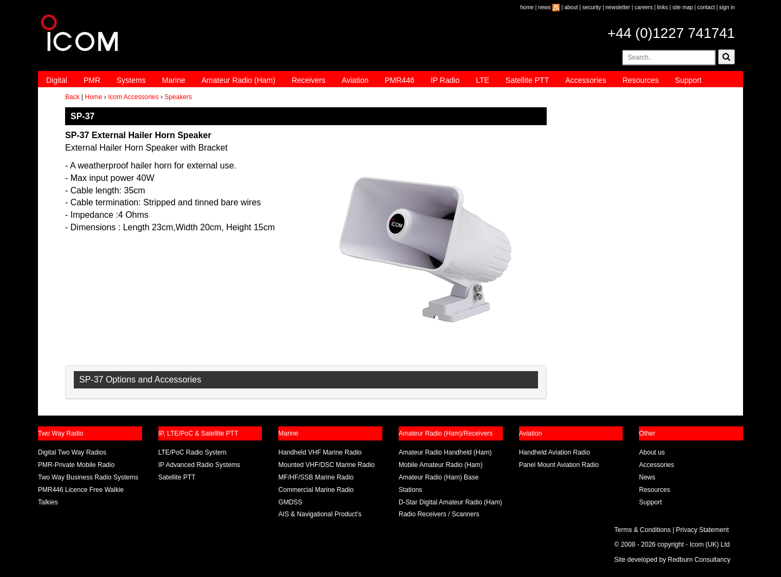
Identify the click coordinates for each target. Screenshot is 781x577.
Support (688, 80)
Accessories (585, 80)
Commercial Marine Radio (316, 490)
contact (706, 7)
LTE (482, 80)
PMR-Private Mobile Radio (76, 465)
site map (683, 7)
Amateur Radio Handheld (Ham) (445, 452)
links (662, 7)
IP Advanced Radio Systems (199, 465)
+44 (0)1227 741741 (671, 33)
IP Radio (445, 80)
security (591, 7)
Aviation (355, 80)
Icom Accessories (133, 97)
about (571, 7)
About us (651, 452)
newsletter (617, 7)
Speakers (178, 97)
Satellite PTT (527, 80)
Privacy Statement (702, 530)
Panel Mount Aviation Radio (559, 465)
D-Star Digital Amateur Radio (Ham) (450, 502)
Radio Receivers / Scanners (439, 514)
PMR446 (399, 80)
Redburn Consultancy (699, 559)
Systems (131, 80)
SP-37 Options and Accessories (140, 379)
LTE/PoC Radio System (192, 452)
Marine (173, 80)
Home (93, 97)
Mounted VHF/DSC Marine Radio (326, 465)
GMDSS (290, 502)
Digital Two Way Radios (72, 452)
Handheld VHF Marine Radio (319, 452)
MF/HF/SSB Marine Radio (316, 477)
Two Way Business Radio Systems (88, 477)
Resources (641, 80)
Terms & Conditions (642, 530)
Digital (56, 80)
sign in (727, 7)
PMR (92, 80)
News (647, 477)
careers (643, 7)
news (544, 7)
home (527, 7)
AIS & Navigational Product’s (319, 514)
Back (72, 97)
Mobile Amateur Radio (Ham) (441, 465)
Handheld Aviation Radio (554, 452)
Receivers (308, 80)
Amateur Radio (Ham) (239, 80)
